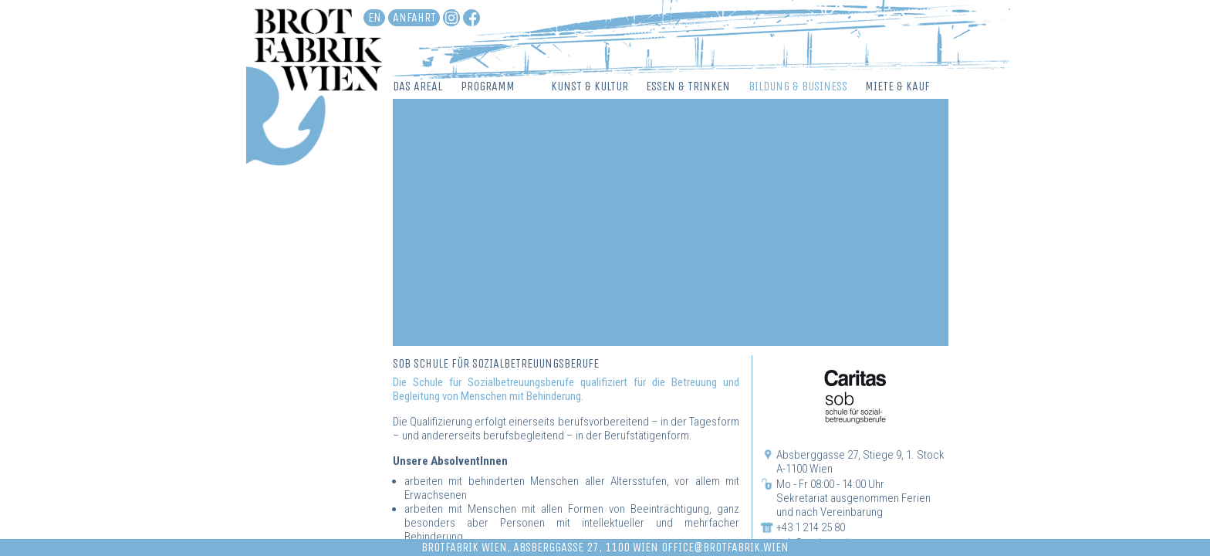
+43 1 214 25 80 (810, 527)
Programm (488, 86)
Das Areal (417, 86)
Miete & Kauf (897, 86)
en (374, 17)
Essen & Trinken (688, 86)
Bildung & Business (798, 86)
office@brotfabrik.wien (725, 547)
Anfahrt (414, 17)
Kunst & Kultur (589, 86)
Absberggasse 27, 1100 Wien (585, 547)
